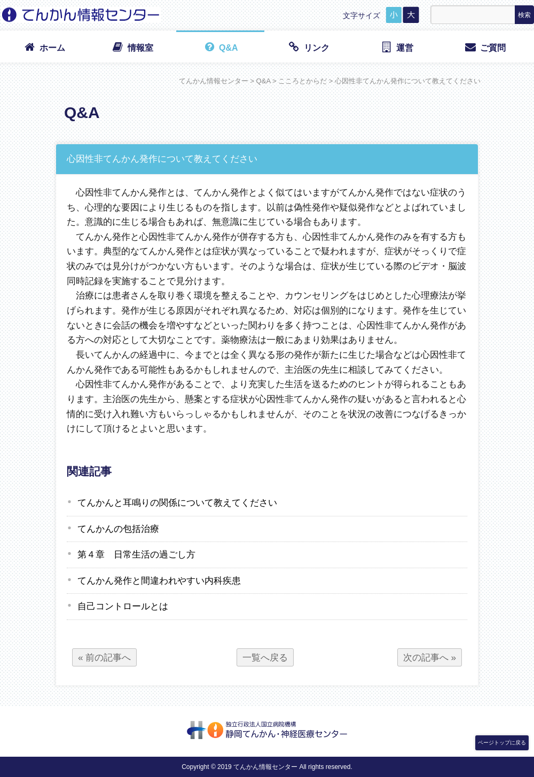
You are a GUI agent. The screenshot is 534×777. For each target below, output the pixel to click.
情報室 (132, 47)
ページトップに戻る (502, 742)
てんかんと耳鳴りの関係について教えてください (177, 502)
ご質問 (485, 47)
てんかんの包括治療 (118, 528)
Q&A (220, 47)
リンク (308, 47)
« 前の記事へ (104, 657)
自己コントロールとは (122, 606)
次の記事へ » (429, 657)
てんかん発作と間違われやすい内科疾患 (159, 580)
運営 (396, 47)
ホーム (44, 47)
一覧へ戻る (265, 657)
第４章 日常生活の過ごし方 (136, 554)
